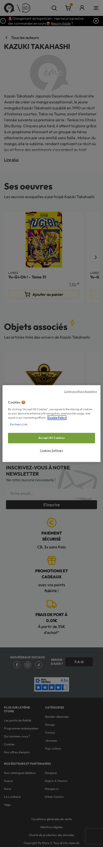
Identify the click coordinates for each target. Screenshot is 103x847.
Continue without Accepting (80, 391)
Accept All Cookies (51, 438)
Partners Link (18, 424)
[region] (51, 423)
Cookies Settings (51, 450)
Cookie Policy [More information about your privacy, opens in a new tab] (57, 417)
